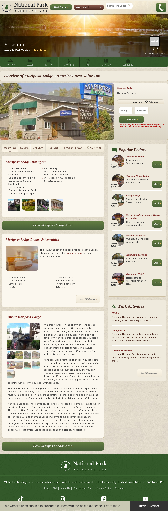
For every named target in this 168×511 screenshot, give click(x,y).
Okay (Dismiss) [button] (149, 505)
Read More (40, 50)
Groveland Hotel (135, 274)
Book (157, 165)
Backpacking (119, 330)
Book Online (61, 8)
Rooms (24, 147)
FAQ (55, 488)
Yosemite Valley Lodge (137, 175)
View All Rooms (88, 300)
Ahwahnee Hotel (135, 156)
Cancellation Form (83, 488)
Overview (10, 147)
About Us (65, 488)
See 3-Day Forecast (154, 53)
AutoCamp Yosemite (136, 254)
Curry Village (133, 195)
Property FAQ (73, 147)
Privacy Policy (104, 488)
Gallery (38, 147)
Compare (94, 148)
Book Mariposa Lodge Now (53, 226)
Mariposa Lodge (125, 88)
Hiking (115, 313)
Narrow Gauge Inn (136, 235)
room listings (74, 253)
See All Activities (150, 374)
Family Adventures (122, 350)
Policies (53, 147)
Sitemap (119, 488)
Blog (46, 488)
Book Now (132, 120)
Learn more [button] (112, 505)
